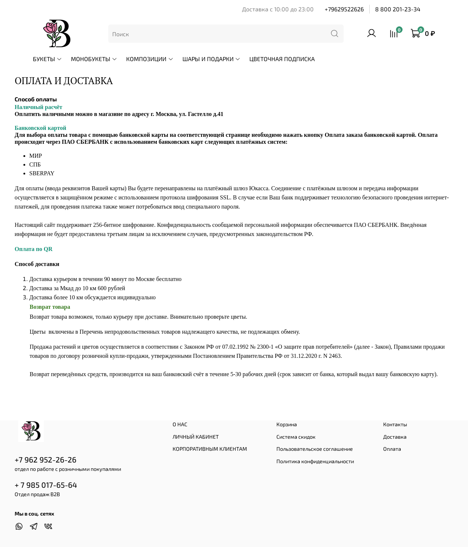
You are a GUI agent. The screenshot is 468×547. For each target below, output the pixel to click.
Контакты (395, 424)
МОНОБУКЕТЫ (94, 58)
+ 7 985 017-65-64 (46, 484)
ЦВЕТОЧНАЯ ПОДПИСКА (282, 58)
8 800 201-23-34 (397, 8)
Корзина (286, 424)
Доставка (395, 437)
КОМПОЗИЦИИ (149, 58)
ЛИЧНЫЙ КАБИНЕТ (196, 437)
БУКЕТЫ (47, 58)
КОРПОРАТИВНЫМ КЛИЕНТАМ (210, 449)
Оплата (392, 449)
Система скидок (296, 437)
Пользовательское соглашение (314, 449)
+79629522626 (344, 8)
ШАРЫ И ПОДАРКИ (211, 58)
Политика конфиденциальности (315, 461)
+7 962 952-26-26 (45, 459)
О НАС (180, 424)
